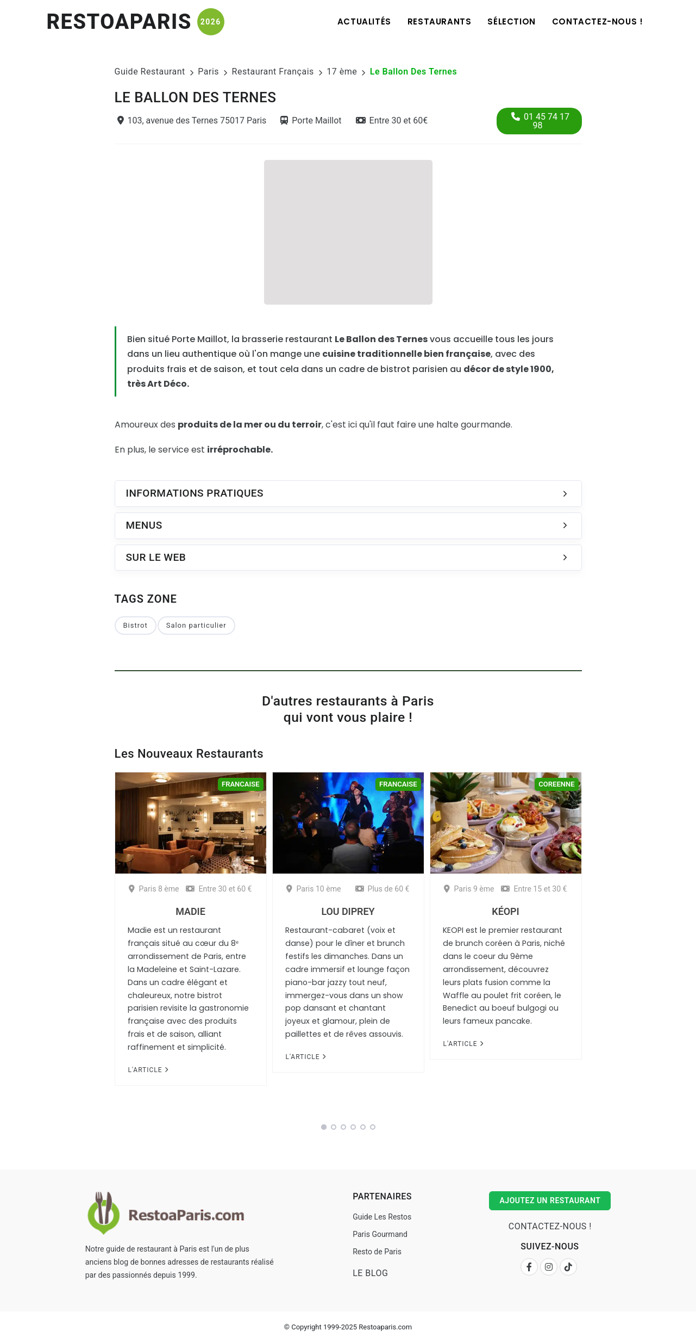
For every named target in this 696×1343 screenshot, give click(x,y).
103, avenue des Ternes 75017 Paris (192, 120)
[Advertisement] (348, 231)
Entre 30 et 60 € (219, 888)
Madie (190, 911)
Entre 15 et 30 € (534, 888)
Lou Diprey (347, 911)
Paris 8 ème (154, 888)
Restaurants (439, 21)
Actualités (364, 21)
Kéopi (505, 911)
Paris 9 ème (469, 888)
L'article (148, 1070)
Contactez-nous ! (597, 21)
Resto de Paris (377, 1251)
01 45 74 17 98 (540, 121)
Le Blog (370, 1273)
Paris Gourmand (380, 1234)
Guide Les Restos (382, 1216)
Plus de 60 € (382, 888)
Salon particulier (196, 625)
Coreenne (556, 784)
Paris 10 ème (313, 888)
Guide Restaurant (150, 71)
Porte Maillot (310, 120)
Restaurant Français (273, 71)
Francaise (240, 784)
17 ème (342, 71)
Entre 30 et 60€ (392, 120)
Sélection (511, 21)
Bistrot (135, 625)
